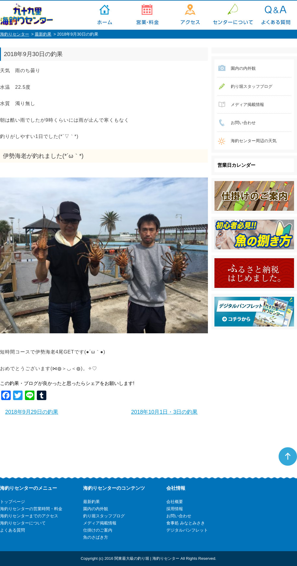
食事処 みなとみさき (185, 523)
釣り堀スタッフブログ (251, 86)
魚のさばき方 (95, 537)
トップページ (104, 15)
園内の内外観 (243, 68)
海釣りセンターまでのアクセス (190, 15)
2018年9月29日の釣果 (31, 412)
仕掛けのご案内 (97, 530)
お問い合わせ (243, 122)
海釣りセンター (14, 34)
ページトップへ (288, 456)
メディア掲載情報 (247, 104)
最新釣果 (43, 34)
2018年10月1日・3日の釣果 (164, 412)
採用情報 (174, 509)
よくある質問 (275, 15)
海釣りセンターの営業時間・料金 (147, 15)
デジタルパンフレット (187, 530)
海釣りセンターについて (232, 15)
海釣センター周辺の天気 (254, 140)
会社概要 (174, 502)
